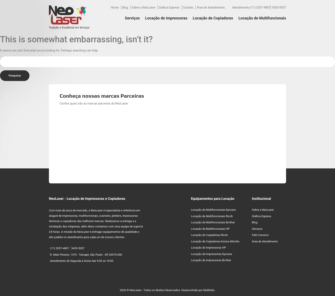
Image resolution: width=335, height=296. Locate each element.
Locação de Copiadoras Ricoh (209, 235)
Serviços (132, 18)
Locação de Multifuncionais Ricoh (212, 216)
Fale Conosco (260, 235)
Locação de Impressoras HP (208, 247)
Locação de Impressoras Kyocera (211, 254)
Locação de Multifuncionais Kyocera (213, 209)
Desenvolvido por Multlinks (198, 290)
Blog (125, 7)
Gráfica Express (169, 7)
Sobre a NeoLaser (143, 7)
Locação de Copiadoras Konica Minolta (215, 241)
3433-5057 (279, 7)
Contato (188, 7)
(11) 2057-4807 (260, 7)
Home (115, 7)
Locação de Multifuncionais (262, 18)
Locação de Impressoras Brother (211, 260)
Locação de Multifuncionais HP (210, 228)
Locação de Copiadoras (213, 18)
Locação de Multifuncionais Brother (213, 222)
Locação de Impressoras (166, 18)
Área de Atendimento (211, 7)
